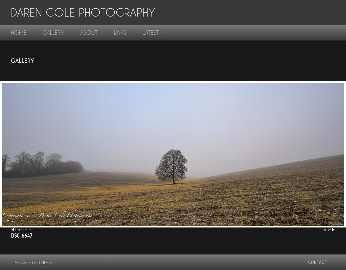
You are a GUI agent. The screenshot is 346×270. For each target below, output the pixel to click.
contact (317, 262)
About (89, 32)
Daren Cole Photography (83, 12)
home (18, 32)
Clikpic (45, 262)
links (120, 32)
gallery (53, 32)
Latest (151, 32)
